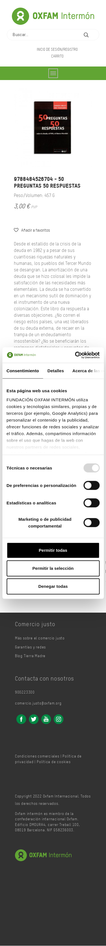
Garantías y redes (30, 647)
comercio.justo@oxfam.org (38, 703)
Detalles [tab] (55, 370)
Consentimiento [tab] (23, 370)
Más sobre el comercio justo (40, 638)
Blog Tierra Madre (30, 656)
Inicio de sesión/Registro (57, 49)
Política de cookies (54, 761)
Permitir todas (53, 550)
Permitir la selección (53, 568)
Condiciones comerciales (37, 756)
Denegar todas (53, 586)
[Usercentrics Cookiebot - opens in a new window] (75, 355)
